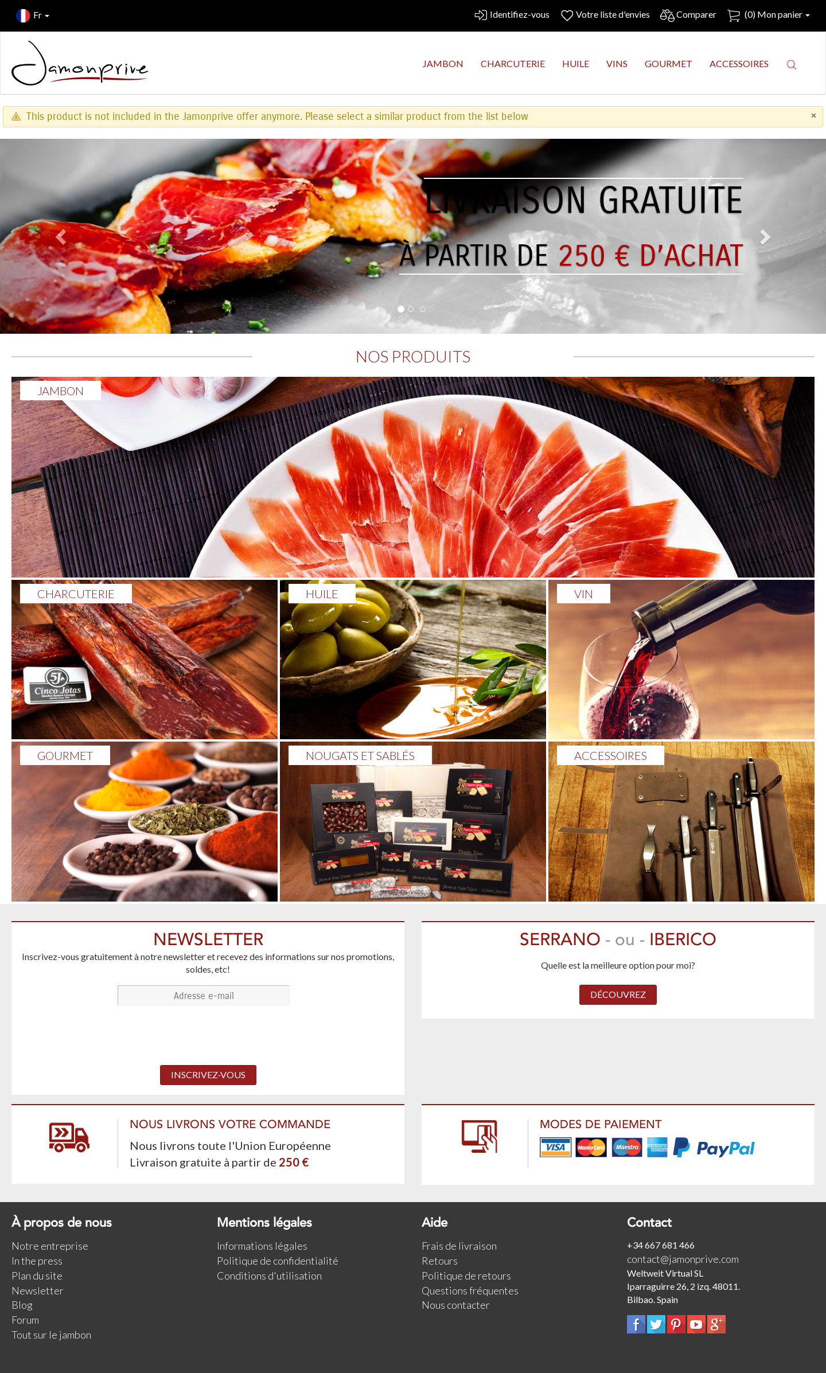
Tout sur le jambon (51, 1334)
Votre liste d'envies (604, 16)
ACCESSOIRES (610, 755)
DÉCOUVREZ (618, 994)
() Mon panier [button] (768, 16)
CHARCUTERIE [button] (513, 63)
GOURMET (65, 755)
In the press (37, 1260)
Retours (440, 1260)
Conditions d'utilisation (269, 1275)
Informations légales (262, 1245)
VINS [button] (617, 63)
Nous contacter (456, 1304)
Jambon (60, 390)
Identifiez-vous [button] (511, 16)
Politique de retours (466, 1275)
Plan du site (37, 1275)
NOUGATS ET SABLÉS (360, 755)
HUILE (322, 593)
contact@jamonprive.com (683, 1259)
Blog (22, 1304)
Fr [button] (32, 16)
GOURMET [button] (668, 63)
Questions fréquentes (470, 1290)
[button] (791, 64)
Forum (25, 1319)
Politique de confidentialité (277, 1260)
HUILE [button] (575, 63)
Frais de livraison (459, 1245)
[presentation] (208, 1037)
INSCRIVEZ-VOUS (208, 1074)
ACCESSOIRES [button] (739, 63)
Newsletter (37, 1290)
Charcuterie (76, 593)
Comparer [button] (687, 16)
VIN (583, 593)
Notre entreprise (49, 1245)
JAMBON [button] (443, 63)
